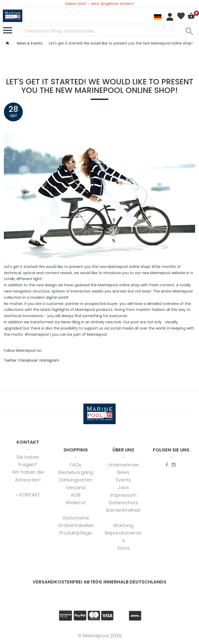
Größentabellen (76, 525)
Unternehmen (123, 465)
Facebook (28, 360)
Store (123, 548)
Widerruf (76, 502)
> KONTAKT (28, 495)
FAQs (75, 465)
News (123, 472)
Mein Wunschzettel (181, 16)
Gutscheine (75, 518)
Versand (75, 487)
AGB (76, 495)
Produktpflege (75, 533)
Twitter (10, 360)
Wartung (123, 525)
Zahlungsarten (75, 480)
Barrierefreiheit (123, 510)
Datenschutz (123, 502)
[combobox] (102, 31)
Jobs (123, 487)
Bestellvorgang (75, 472)
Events (123, 480)
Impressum (123, 495)
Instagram (49, 360)
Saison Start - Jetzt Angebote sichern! (99, 3)
